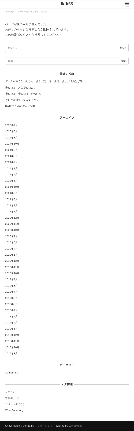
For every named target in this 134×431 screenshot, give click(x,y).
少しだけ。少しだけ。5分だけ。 (24, 93)
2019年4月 (11, 310)
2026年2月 (11, 125)
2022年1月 (11, 180)
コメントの (14, 404)
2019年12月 (12, 260)
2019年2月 (11, 322)
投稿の (12, 398)
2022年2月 (11, 174)
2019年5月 (11, 304)
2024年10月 (12, 143)
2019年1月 (11, 328)
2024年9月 (11, 150)
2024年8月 (11, 156)
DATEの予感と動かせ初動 (20, 106)
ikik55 (67, 4)
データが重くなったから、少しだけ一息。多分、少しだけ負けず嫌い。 (46, 81)
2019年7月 (11, 291)
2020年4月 (11, 248)
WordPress (75, 425)
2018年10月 (12, 347)
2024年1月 (11, 168)
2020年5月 (11, 242)
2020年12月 (12, 217)
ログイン (10, 391)
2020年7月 (11, 236)
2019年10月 (12, 273)
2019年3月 (11, 316)
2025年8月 (11, 131)
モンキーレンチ (44, 425)
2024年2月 (11, 162)
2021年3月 (11, 199)
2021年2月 (11, 205)
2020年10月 (12, 230)
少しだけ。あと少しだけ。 (20, 87)
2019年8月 (11, 285)
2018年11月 (12, 341)
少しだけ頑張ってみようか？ (22, 100)
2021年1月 (11, 211)
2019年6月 (11, 298)
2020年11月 (12, 223)
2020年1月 (11, 254)
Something (11, 372)
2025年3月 (11, 137)
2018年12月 (12, 335)
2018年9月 (11, 353)
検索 (123, 47)
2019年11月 (12, 267)
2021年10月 (12, 187)
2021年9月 (11, 193)
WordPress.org (14, 410)
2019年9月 (11, 279)
